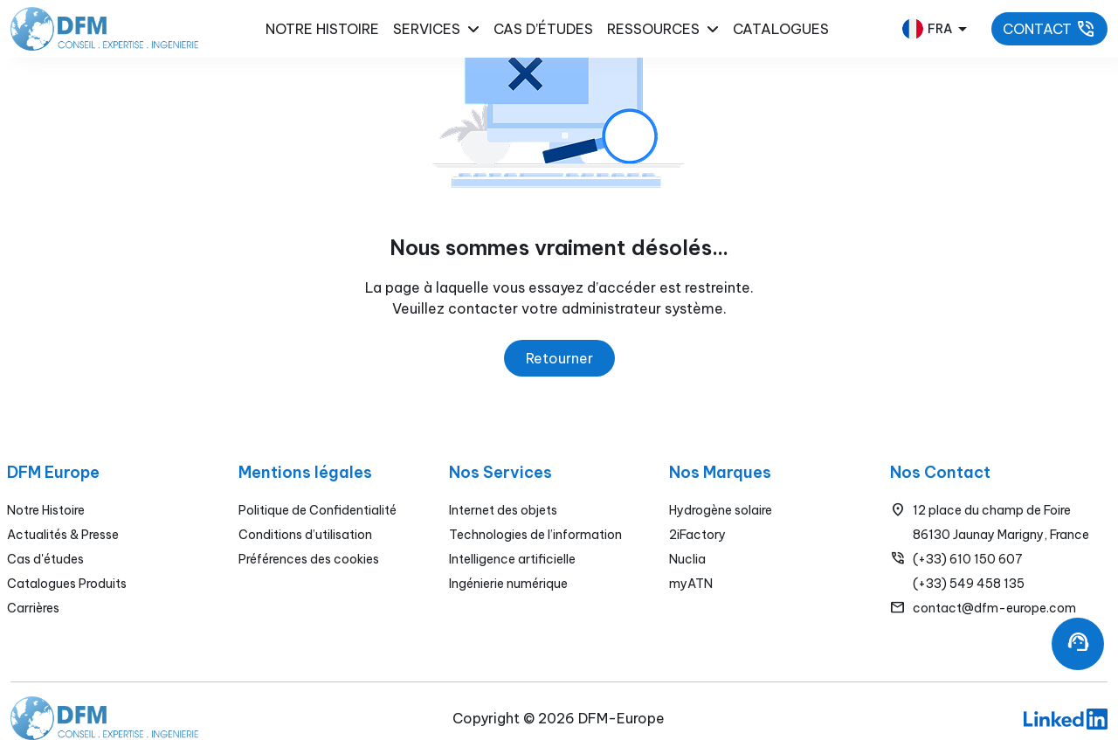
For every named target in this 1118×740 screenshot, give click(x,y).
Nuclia (687, 559)
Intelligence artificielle (512, 559)
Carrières (33, 608)
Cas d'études (45, 559)
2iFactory (697, 535)
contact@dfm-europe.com (994, 608)
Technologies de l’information (535, 535)
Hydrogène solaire (720, 510)
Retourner (559, 358)
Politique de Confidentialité (317, 510)
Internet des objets (503, 510)
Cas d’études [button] (543, 29)
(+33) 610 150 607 (968, 559)
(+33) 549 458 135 (969, 583)
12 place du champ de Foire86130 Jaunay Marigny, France (1001, 522)
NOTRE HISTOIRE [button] (322, 29)
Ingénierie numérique (508, 583)
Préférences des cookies (308, 559)
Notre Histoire (46, 510)
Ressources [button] (663, 29)
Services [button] (436, 29)
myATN (691, 583)
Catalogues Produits (67, 583)
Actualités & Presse (63, 535)
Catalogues (781, 29)
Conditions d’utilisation (305, 535)
